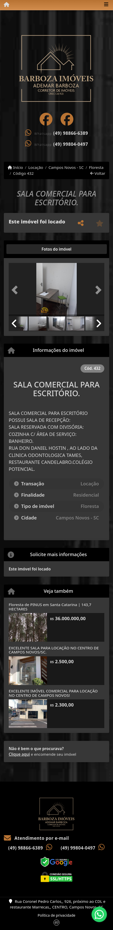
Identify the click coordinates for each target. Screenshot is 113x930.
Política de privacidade (56, 915)
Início (15, 167)
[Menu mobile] (4, 4)
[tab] (25, 249)
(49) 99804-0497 (70, 144)
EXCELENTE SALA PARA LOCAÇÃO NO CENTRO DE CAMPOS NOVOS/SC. (54, 650)
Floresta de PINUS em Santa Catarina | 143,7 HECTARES (50, 606)
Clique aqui (19, 754)
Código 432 (23, 173)
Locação (35, 167)
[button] (16, 289)
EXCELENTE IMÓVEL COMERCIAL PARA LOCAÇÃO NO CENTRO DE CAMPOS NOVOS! (53, 693)
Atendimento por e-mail (36, 838)
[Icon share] (46, 119)
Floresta (96, 167)
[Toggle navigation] (106, 5)
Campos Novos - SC (66, 167)
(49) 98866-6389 (70, 133)
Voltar (97, 173)
